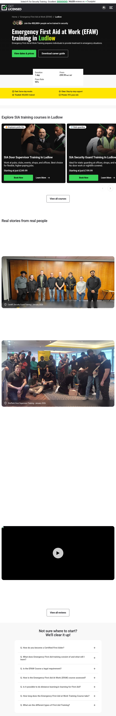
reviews (75, 1)
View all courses (58, 198)
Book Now (18, 177)
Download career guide (53, 53)
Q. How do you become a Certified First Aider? (42, 647)
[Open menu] (111, 7)
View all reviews (58, 612)
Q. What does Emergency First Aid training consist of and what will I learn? (52, 658)
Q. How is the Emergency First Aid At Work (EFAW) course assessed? (53, 677)
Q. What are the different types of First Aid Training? (45, 705)
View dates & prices (24, 53)
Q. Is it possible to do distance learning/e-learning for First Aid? (50, 687)
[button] (110, 188)
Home (14, 17)
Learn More (43, 177)
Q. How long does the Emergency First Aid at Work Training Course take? (55, 696)
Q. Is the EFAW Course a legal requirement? (41, 668)
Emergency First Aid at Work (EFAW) (36, 17)
